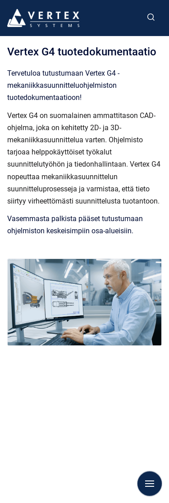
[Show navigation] (149, 483)
